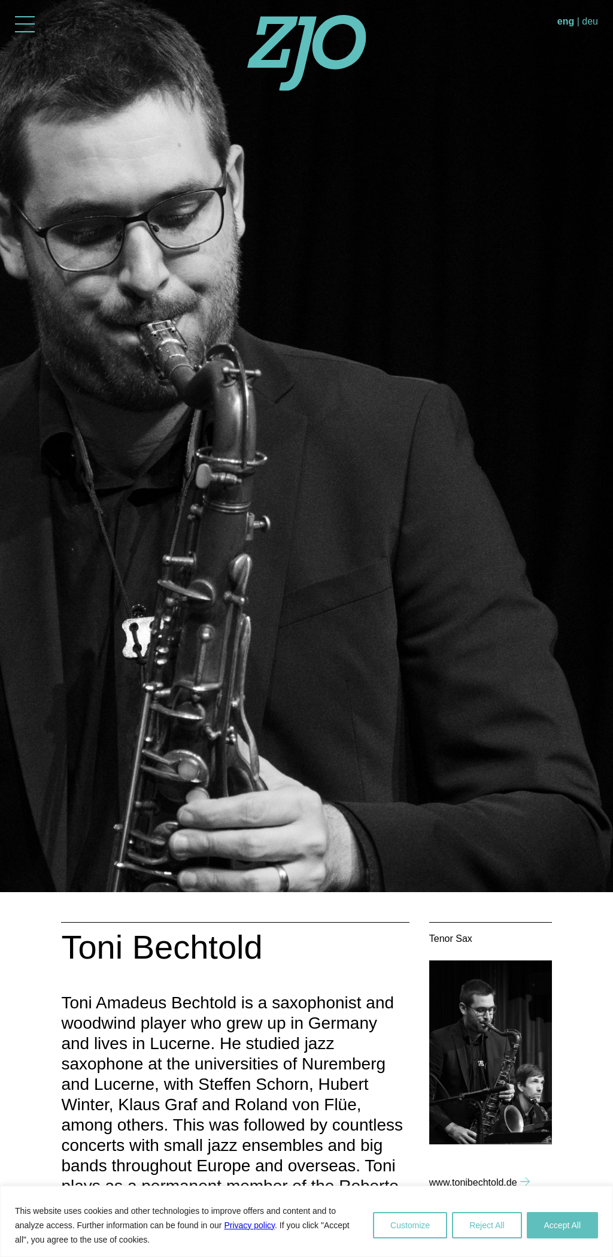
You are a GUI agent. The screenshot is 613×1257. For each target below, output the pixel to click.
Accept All (562, 1225)
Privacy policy (249, 1225)
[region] (306, 1221)
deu (590, 21)
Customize (410, 1225)
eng (565, 21)
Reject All (486, 1225)
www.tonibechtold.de (473, 1182)
